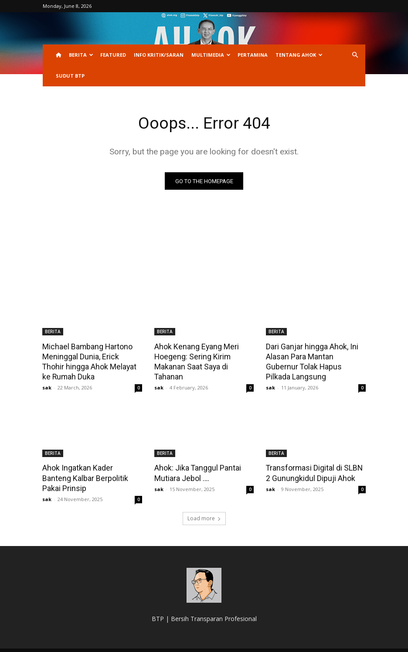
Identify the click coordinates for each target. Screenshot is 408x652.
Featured (113, 54)
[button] (354, 55)
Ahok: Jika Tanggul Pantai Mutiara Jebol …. (196, 471)
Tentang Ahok (299, 54)
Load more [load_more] (204, 506)
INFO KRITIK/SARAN (159, 54)
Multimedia (211, 54)
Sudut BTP (70, 75)
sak (46, 386)
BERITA (81, 54)
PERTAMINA (253, 54)
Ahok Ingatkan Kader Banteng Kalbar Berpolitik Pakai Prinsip (90, 471)
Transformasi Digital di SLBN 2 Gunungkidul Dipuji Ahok (313, 471)
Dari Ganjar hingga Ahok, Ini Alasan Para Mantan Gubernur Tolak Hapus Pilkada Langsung (315, 356)
